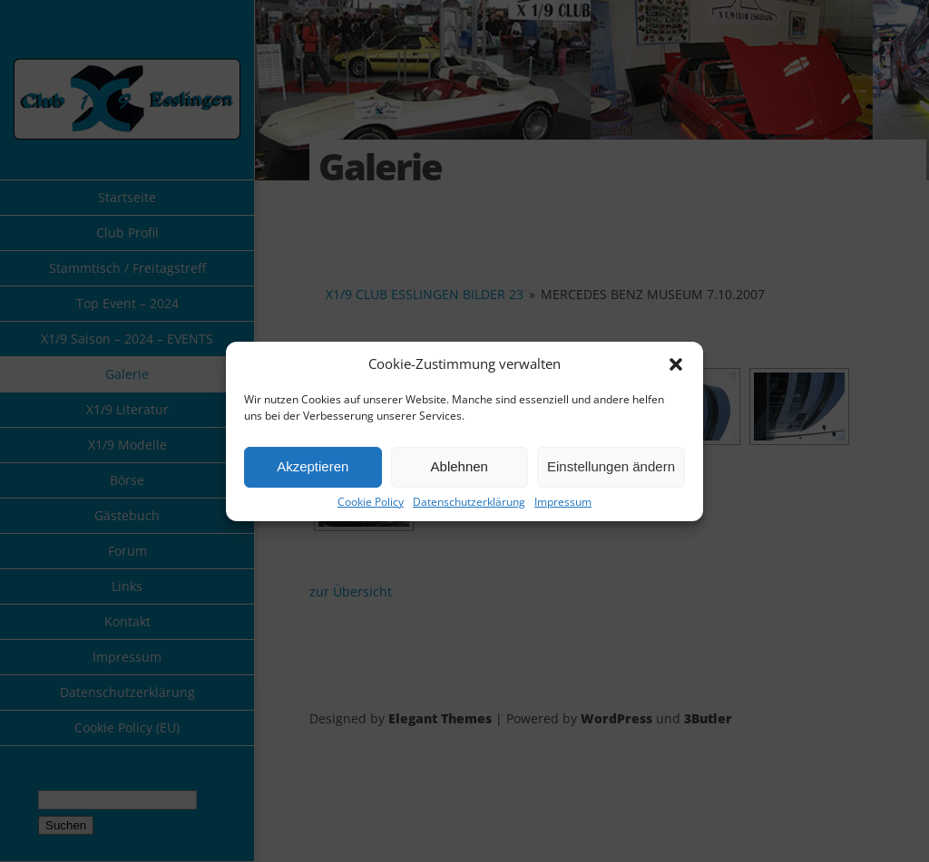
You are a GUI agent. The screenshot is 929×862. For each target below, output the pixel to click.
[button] (676, 364)
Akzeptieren (312, 466)
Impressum (563, 502)
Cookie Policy (370, 502)
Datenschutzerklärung (469, 502)
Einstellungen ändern (611, 466)
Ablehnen (459, 466)
